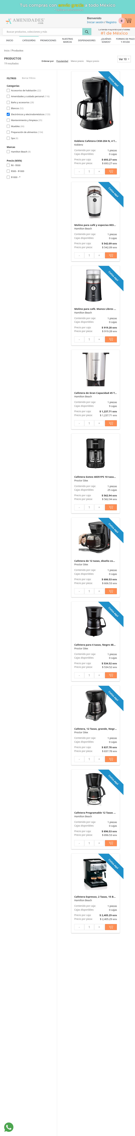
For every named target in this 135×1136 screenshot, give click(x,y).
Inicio (9, 40)
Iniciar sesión (95, 22)
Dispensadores (87, 40)
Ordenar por (47, 61)
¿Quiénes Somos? (106, 40)
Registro (111, 22)
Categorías (28, 40)
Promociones (48, 40)
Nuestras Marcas (67, 40)
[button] (128, 20)
